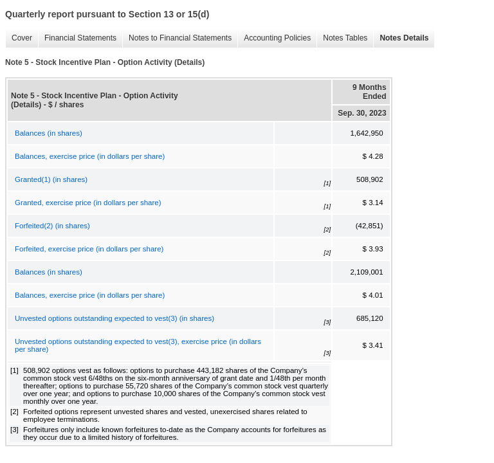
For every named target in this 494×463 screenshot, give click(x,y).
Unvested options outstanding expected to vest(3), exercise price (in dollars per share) (138, 345)
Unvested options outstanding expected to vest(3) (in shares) (114, 318)
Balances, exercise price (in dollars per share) (90, 156)
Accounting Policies (274, 38)
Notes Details (400, 38)
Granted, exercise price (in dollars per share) (88, 202)
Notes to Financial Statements (177, 38)
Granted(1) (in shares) (51, 179)
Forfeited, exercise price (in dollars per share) (89, 249)
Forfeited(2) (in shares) (52, 226)
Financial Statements (77, 38)
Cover (18, 38)
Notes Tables (341, 38)
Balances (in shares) (48, 133)
